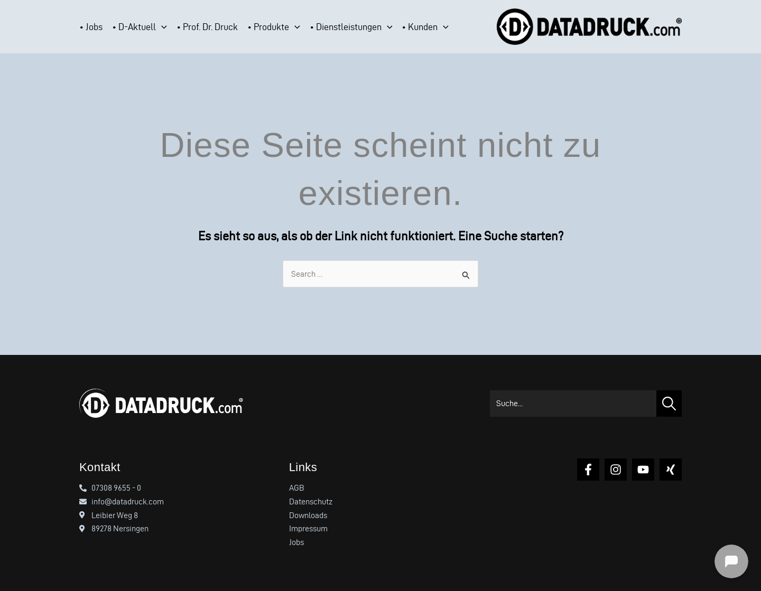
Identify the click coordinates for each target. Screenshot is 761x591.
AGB (296, 487)
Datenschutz (310, 501)
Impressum (308, 528)
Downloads (308, 515)
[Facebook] (588, 469)
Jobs (296, 542)
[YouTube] (643, 469)
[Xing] (671, 469)
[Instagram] (616, 469)
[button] (161, 26)
